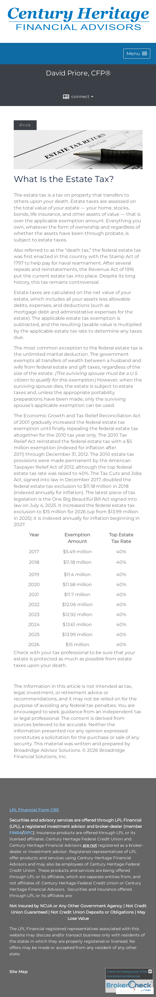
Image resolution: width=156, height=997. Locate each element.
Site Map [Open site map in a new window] (18, 971)
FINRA (15, 832)
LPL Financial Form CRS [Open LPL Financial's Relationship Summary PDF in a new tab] (34, 809)
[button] (136, 54)
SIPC (28, 832)
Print (25, 125)
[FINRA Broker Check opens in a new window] (129, 980)
